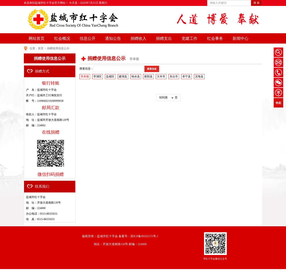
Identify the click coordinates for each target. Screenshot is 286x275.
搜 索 (256, 2)
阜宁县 (186, 76)
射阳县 (148, 76)
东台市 (174, 76)
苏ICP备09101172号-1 (144, 236)
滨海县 (199, 76)
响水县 (135, 76)
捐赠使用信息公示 (58, 48)
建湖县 (123, 76)
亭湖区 (97, 76)
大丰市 (161, 76)
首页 (40, 48)
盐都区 (110, 76)
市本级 (85, 76)
